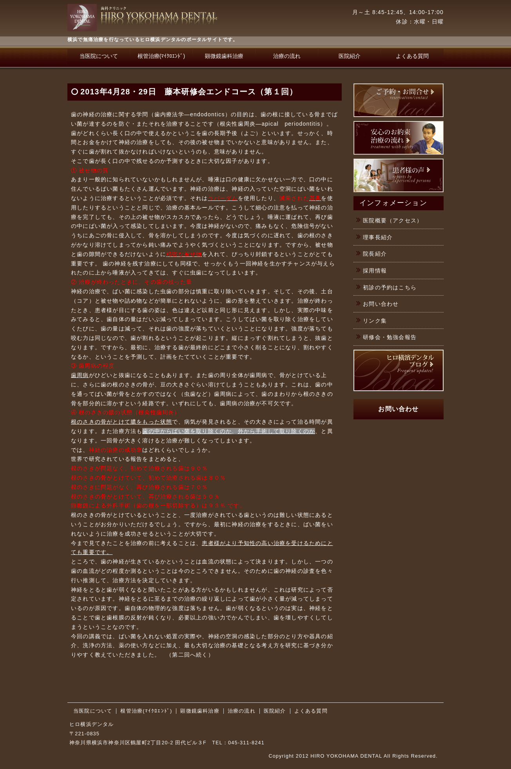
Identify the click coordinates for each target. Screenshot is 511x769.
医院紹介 (350, 56)
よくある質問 (412, 56)
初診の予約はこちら (390, 287)
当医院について (99, 56)
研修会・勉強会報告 (390, 337)
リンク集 (375, 321)
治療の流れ (287, 56)
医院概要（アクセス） (392, 220)
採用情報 (375, 270)
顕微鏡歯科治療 (224, 56)
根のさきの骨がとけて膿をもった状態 (121, 422)
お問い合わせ (381, 304)
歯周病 (80, 375)
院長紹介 (375, 254)
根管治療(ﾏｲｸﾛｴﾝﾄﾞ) (161, 56)
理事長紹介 (378, 237)
